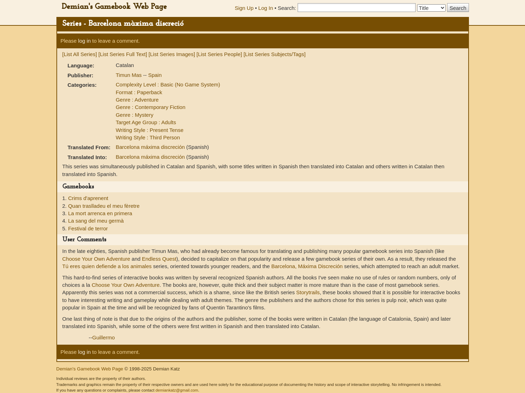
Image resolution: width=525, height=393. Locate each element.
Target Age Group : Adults (146, 122)
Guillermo (103, 337)
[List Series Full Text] (122, 54)
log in (84, 41)
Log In (265, 8)
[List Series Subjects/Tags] (275, 54)
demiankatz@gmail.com (176, 390)
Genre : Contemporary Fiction (150, 107)
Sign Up (244, 8)
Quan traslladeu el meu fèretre (104, 206)
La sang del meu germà (96, 221)
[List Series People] (219, 54)
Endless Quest (159, 259)
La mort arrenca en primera (100, 213)
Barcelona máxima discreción (151, 147)
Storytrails (308, 292)
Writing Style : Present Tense (149, 130)
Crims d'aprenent (88, 198)
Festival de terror (88, 228)
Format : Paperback (139, 92)
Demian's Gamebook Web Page (114, 7)
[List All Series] (79, 54)
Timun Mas (129, 75)
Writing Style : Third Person (148, 137)
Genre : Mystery (134, 115)
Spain (154, 75)
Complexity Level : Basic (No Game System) (168, 84)
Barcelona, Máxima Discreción (307, 266)
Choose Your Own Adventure (96, 259)
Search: (287, 8)
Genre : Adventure (137, 100)
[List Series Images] (171, 54)
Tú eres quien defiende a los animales (107, 266)
